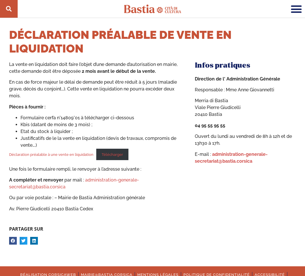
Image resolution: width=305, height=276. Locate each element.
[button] (296, 9)
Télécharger (112, 154)
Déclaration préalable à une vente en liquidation (51, 154)
